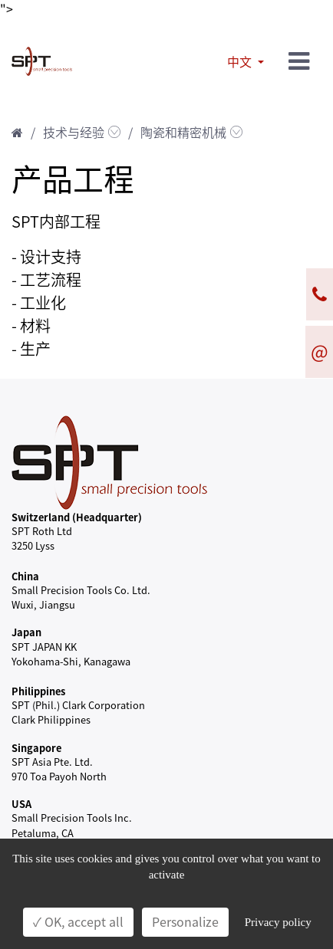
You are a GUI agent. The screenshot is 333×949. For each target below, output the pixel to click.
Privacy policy (278, 922)
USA (21, 803)
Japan (26, 632)
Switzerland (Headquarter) (77, 517)
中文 (241, 62)
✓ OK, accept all (78, 922)
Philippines (38, 691)
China (25, 576)
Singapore (36, 747)
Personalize (185, 922)
